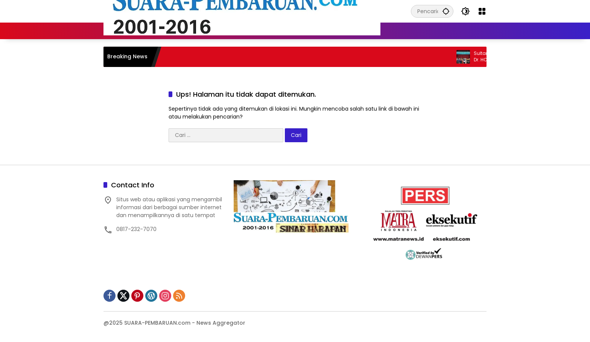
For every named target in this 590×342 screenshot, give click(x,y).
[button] (445, 11)
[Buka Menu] (482, 11)
